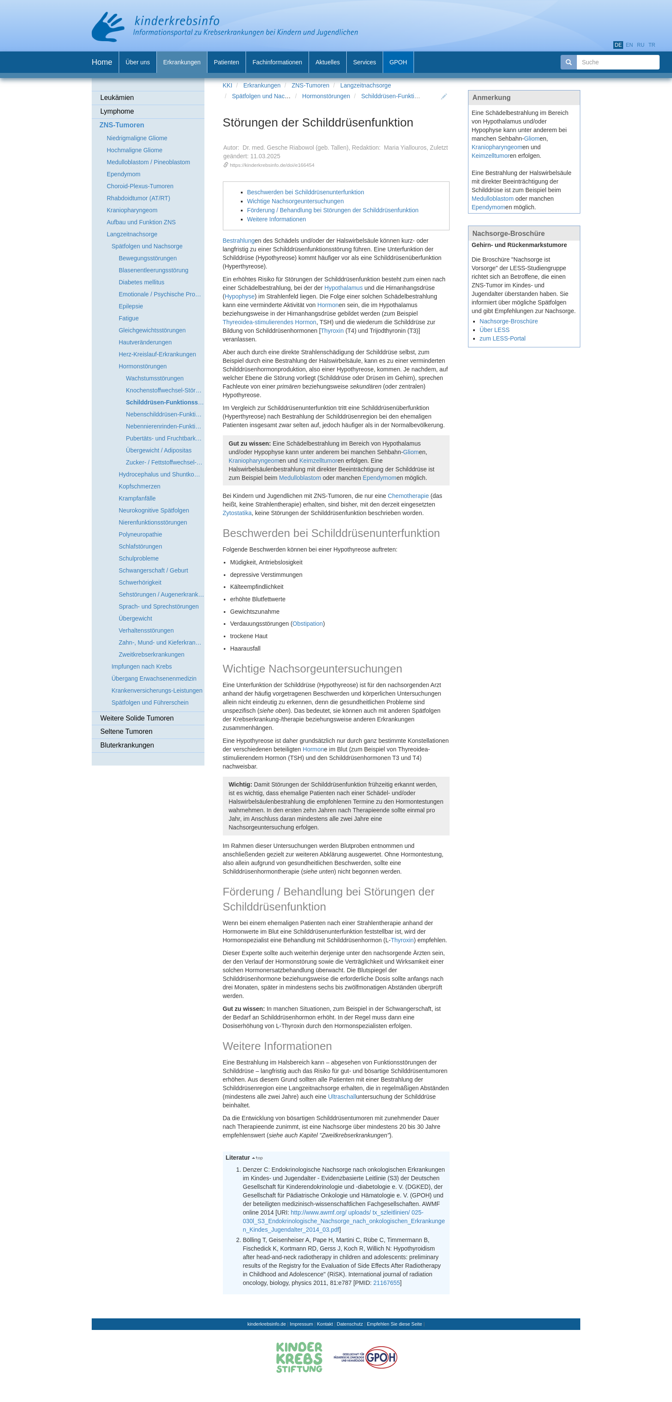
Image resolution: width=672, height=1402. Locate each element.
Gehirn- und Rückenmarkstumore (519, 244)
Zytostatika (237, 513)
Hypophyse (240, 296)
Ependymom (379, 477)
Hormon (328, 305)
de (618, 45)
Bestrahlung (239, 240)
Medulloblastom (300, 477)
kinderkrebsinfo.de (266, 1324)
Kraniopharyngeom (254, 460)
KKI (228, 85)
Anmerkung (491, 97)
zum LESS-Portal (502, 338)
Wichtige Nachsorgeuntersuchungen (295, 201)
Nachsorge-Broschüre (508, 233)
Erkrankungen (262, 85)
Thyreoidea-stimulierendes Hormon (270, 322)
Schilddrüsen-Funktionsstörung (402, 96)
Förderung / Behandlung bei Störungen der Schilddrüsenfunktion (333, 210)
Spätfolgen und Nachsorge (267, 96)
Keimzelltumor (319, 460)
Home (102, 62)
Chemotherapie (408, 495)
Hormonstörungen (326, 96)
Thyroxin (332, 330)
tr (651, 45)
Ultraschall (342, 1096)
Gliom (411, 452)
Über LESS (495, 329)
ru (640, 45)
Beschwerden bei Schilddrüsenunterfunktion (305, 192)
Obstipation (308, 623)
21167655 (386, 1282)
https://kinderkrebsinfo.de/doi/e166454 (272, 165)
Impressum (301, 1324)
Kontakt (325, 1324)
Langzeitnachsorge (365, 85)
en (629, 45)
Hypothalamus (343, 287)
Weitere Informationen (276, 219)
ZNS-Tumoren (310, 85)
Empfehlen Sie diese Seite (394, 1324)
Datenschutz (350, 1324)
